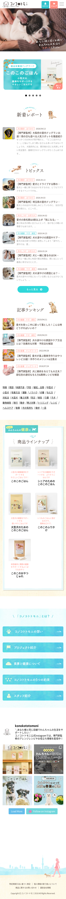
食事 (18, 407)
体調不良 (20, 387)
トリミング (43, 402)
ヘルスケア (8, 407)
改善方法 (15, 392)
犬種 (42, 392)
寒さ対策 (31, 402)
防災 (33, 397)
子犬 (53, 397)
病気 (40, 397)
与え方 (50, 392)
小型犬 (6, 392)
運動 (24, 392)
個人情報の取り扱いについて (45, 884)
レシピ (54, 402)
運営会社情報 (45, 887)
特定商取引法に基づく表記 (19, 884)
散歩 (22, 402)
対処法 (6, 397)
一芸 (44, 407)
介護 (47, 397)
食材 (37, 407)
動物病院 (7, 402)
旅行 (16, 402)
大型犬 (14, 397)
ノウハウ (33, 392)
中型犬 (50, 387)
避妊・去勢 (39, 387)
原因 (11, 387)
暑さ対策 (24, 397)
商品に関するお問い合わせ (26, 887)
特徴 (5, 387)
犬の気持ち (27, 407)
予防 (29, 387)
